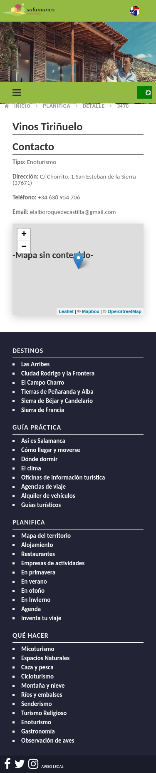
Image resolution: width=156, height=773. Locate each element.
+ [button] (24, 235)
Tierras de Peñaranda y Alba (57, 391)
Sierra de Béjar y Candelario (57, 401)
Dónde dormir (39, 459)
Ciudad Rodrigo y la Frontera (57, 373)
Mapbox (91, 311)
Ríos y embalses (41, 694)
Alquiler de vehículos (48, 496)
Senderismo (36, 704)
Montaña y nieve (43, 685)
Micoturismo (37, 649)
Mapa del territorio (46, 535)
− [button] (24, 247)
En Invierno (35, 600)
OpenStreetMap (124, 311)
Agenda (31, 609)
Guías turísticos (41, 505)
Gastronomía (38, 731)
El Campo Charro (42, 382)
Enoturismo (36, 722)
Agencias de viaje (43, 486)
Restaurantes (38, 554)
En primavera (38, 572)
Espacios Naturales (45, 658)
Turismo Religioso (44, 713)
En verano (34, 581)
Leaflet (66, 311)
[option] (78, 62)
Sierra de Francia (42, 410)
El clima (31, 468)
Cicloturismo (37, 676)
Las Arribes (35, 364)
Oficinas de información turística (63, 477)
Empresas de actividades (52, 563)
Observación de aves (47, 740)
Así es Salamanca (43, 441)
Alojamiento (37, 545)
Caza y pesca (37, 667)
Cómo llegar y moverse (50, 450)
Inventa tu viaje (41, 618)
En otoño (33, 590)
